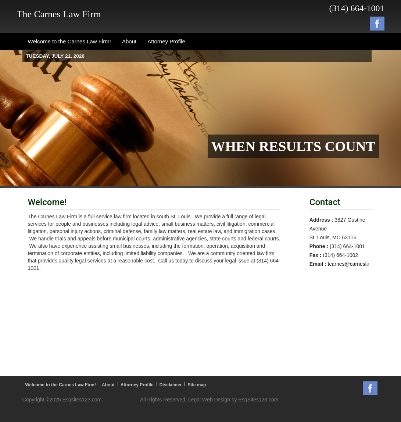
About (108, 384)
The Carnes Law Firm (59, 14)
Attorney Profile (137, 384)
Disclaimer (171, 384)
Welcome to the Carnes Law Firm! (60, 384)
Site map (196, 384)
